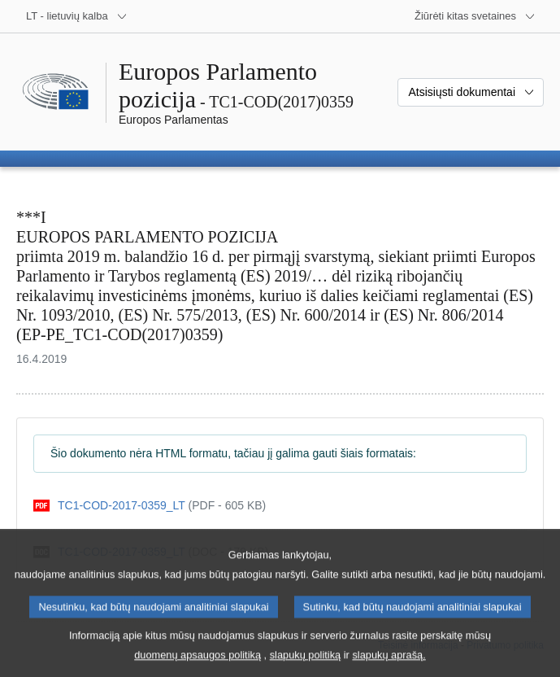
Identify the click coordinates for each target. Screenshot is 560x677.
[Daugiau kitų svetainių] (475, 16)
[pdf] (149, 505)
